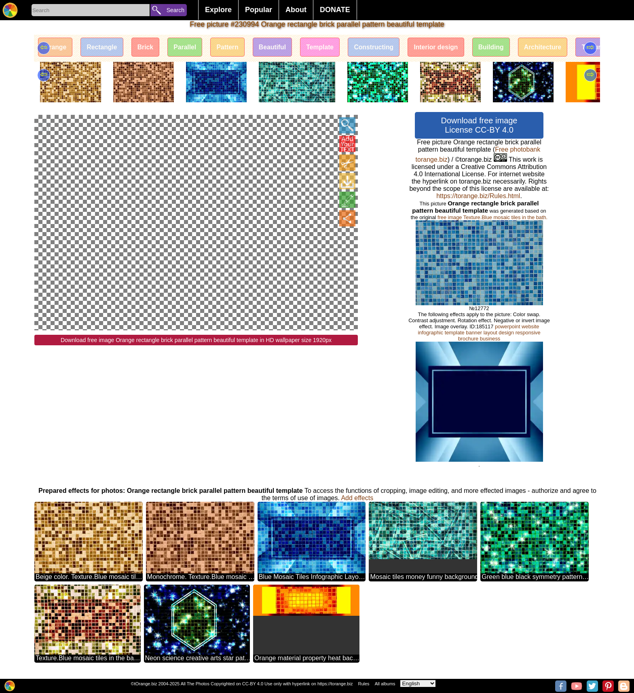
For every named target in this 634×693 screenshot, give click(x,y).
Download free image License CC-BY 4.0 (479, 125)
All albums (385, 683)
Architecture (556, 47)
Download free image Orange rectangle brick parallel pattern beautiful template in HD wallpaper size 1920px (196, 340)
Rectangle (103, 47)
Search (175, 10)
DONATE (335, 10)
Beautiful (278, 47)
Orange (55, 47)
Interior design (446, 47)
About (295, 10)
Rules (363, 683)
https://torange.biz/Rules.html (478, 195)
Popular (258, 10)
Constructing (382, 47)
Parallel (189, 47)
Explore (218, 10)
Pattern (232, 47)
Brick (148, 47)
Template (327, 47)
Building (503, 47)
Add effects (357, 497)
